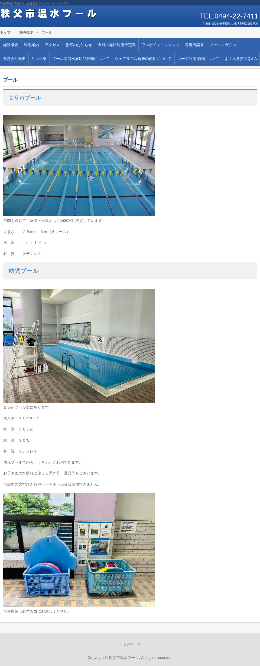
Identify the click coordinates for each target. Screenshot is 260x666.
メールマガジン (223, 45)
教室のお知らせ (79, 45)
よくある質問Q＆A (241, 58)
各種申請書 (194, 45)
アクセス (52, 45)
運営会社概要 (14, 58)
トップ (5, 32)
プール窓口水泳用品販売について (80, 58)
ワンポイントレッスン (160, 45)
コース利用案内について (198, 58)
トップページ (130, 644)
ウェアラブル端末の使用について (143, 58)
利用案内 (31, 45)
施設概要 (26, 32)
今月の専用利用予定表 (117, 45)
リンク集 (39, 58)
